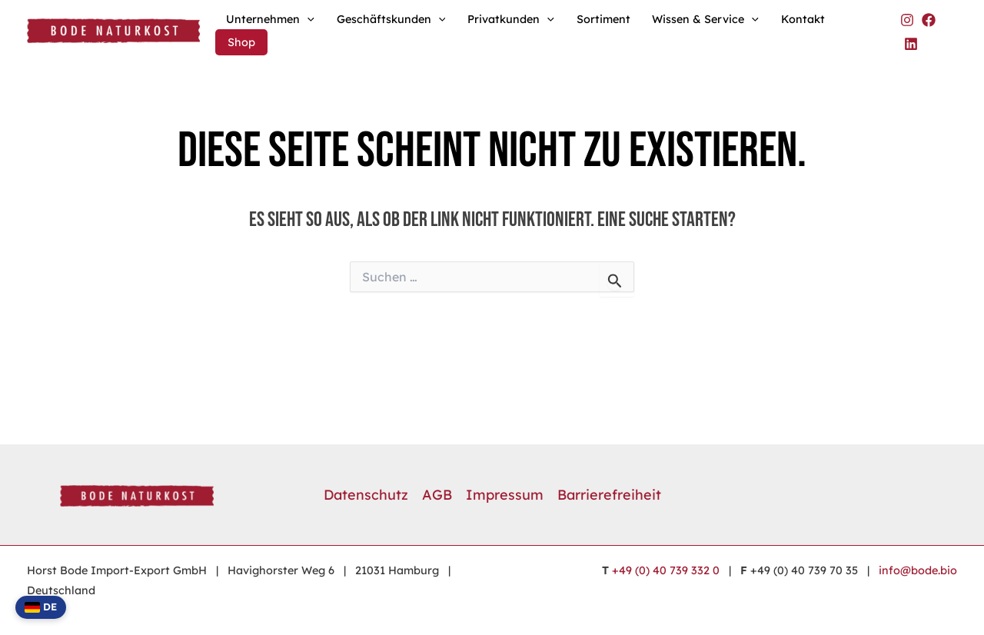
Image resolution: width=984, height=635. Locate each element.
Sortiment (603, 19)
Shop (241, 42)
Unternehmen (270, 19)
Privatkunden (510, 19)
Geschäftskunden (391, 19)
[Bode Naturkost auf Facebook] (929, 20)
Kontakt (803, 19)
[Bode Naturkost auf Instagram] (907, 20)
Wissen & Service (705, 19)
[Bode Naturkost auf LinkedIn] (911, 44)
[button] (307, 19)
